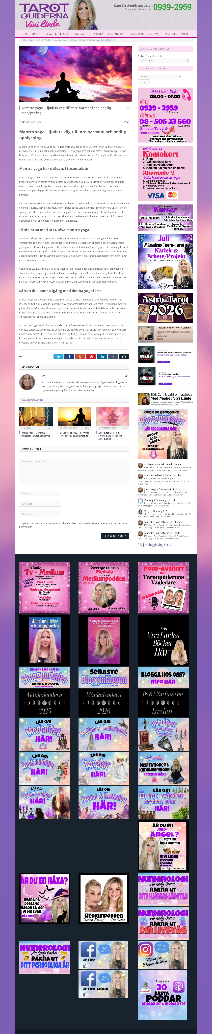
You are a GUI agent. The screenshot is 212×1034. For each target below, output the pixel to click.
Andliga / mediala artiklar (150, 55)
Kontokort (80, 33)
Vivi (23, 122)
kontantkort (117, 33)
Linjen (35, 33)
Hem (24, 33)
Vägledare (137, 33)
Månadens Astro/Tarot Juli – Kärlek (163, 522)
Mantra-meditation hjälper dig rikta (163, 475)
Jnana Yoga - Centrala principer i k (162, 489)
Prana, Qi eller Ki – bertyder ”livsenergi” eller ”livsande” (74, 434)
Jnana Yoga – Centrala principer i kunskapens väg (36, 434)
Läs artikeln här (180, 470)
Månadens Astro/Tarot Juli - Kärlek (162, 533)
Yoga (126, 122)
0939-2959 (172, 6)
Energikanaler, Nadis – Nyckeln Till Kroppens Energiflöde (110, 435)
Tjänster (169, 33)
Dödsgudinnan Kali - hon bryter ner (163, 464)
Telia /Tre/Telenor (56, 33)
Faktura (98, 33)
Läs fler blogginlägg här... (154, 544)
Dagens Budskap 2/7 (155, 511)
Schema (154, 33)
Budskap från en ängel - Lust (159, 500)
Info (185, 33)
